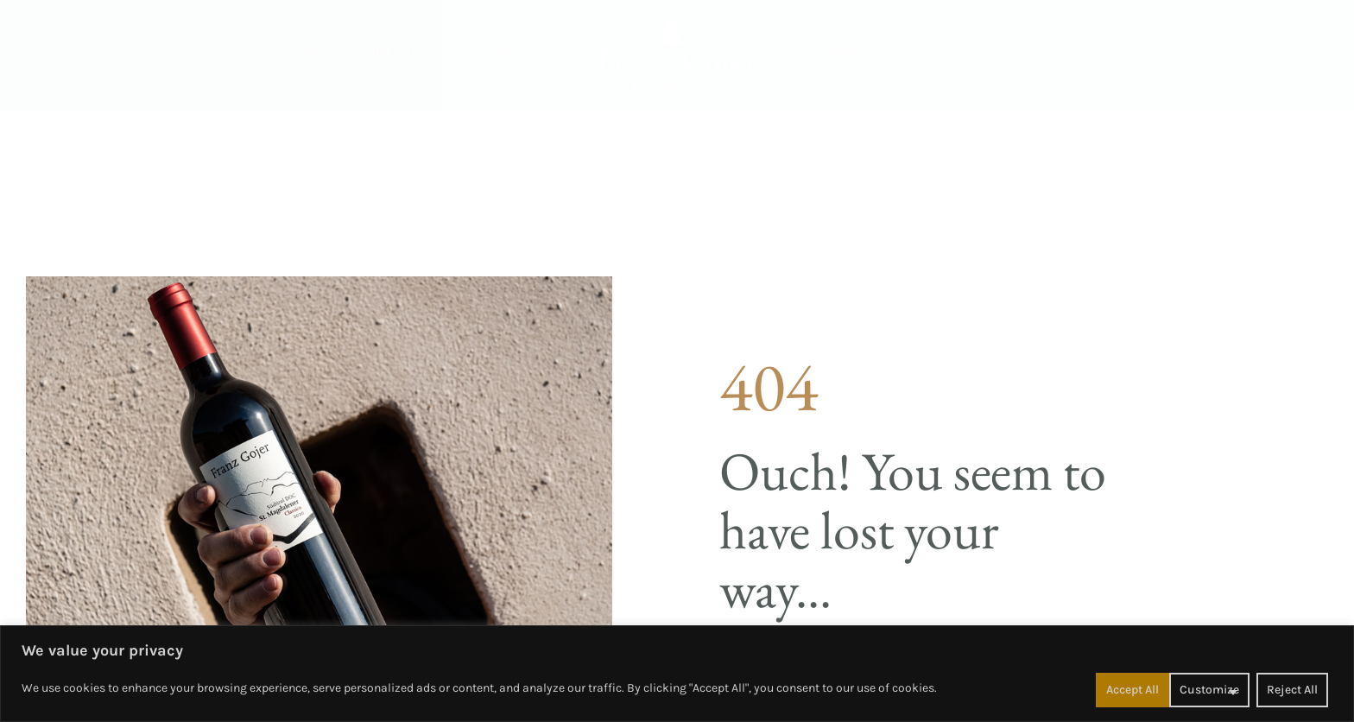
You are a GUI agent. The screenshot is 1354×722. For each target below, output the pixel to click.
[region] (677, 675)
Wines (506, 49)
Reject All (1216, 689)
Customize (1133, 689)
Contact (1065, 49)
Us (974, 49)
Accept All (1295, 689)
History (291, 49)
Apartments (870, 49)
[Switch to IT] (1224, 49)
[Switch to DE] (1157, 49)
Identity (401, 49)
